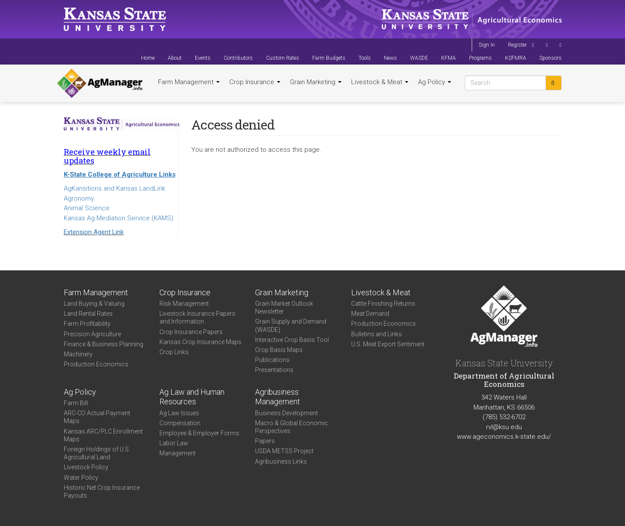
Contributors (238, 58)
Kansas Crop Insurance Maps (200, 341)
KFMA (448, 58)
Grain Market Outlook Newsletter (284, 307)
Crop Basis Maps (279, 349)
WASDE (419, 58)
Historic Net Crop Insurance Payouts (102, 491)
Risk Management (184, 303)
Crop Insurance (254, 82)
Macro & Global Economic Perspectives (291, 427)
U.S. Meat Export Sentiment (388, 344)
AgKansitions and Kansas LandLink (114, 188)
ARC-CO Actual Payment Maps (97, 417)
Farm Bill (76, 403)
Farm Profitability (87, 323)
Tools (365, 58)
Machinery (78, 354)
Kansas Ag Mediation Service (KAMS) (118, 218)
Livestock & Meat (379, 82)
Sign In (487, 45)
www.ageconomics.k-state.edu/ (504, 437)
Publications (272, 359)
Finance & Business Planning (103, 344)
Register (517, 45)
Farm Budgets (328, 58)
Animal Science (87, 208)
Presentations (274, 369)
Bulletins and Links (376, 334)
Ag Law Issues (179, 413)
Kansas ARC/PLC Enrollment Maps (103, 435)
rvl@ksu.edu (504, 427)
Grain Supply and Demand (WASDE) (290, 325)
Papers (265, 440)
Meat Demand (370, 313)
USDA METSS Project (284, 450)
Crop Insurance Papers (191, 331)
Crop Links (174, 351)
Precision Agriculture (92, 334)
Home (148, 58)
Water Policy (81, 477)
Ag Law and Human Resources (191, 396)
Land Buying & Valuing (94, 303)
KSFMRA (515, 58)
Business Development (286, 413)
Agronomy (79, 198)
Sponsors (550, 58)
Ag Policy (434, 82)
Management (177, 453)
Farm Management (189, 82)
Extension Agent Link (94, 232)
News (390, 58)
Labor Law (173, 443)
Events (203, 58)
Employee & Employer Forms (199, 433)
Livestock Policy (86, 467)
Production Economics (96, 364)
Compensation (179, 423)
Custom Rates (282, 58)
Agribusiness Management (277, 396)
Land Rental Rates (88, 313)
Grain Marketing (316, 82)
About (175, 58)
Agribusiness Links (281, 461)
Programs (480, 58)
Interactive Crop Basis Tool (292, 339)
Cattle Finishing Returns (383, 303)
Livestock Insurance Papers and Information (197, 317)
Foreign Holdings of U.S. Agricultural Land (97, 453)
